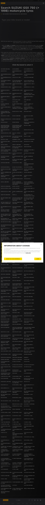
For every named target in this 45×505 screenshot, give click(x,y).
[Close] (41, 245)
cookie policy (28, 252)
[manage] (13, 259)
